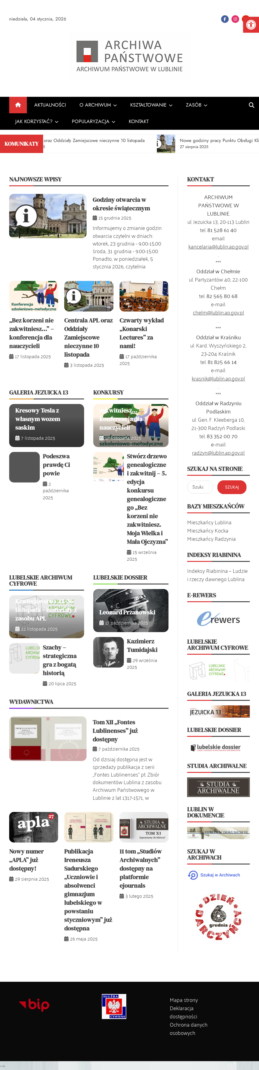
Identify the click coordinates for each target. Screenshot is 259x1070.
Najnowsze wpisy (35, 179)
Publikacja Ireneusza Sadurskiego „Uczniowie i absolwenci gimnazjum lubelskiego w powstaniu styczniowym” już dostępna (88, 890)
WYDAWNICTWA (31, 701)
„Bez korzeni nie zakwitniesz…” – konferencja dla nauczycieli (31, 333)
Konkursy (108, 392)
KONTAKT (139, 121)
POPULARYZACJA (90, 121)
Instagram (235, 19)
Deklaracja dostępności (183, 1012)
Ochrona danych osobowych (189, 1028)
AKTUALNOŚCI (50, 104)
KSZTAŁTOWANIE (148, 104)
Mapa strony (184, 999)
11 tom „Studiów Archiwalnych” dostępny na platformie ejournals (141, 868)
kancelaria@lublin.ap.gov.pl (218, 246)
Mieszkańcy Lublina (209, 522)
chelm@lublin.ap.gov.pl (218, 312)
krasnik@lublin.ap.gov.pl (218, 378)
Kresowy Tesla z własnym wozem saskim (37, 419)
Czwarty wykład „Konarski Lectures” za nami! (142, 333)
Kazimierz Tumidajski (142, 645)
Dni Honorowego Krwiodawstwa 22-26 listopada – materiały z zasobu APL (45, 605)
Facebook (225, 19)
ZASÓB (194, 104)
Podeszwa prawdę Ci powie (56, 465)
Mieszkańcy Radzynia (211, 538)
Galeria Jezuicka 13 (38, 392)
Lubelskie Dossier (120, 577)
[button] (251, 25)
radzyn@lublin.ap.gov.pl (218, 452)
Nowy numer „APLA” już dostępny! (26, 860)
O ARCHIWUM (95, 104)
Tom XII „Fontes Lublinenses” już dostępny (115, 731)
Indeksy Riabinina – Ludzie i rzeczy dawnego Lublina (217, 575)
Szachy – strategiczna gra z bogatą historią (59, 660)
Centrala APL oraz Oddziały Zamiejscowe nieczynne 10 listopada (88, 337)
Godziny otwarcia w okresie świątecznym (121, 204)
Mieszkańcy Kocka (207, 530)
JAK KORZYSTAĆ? (34, 121)
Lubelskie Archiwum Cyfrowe (40, 580)
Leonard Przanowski (127, 612)
